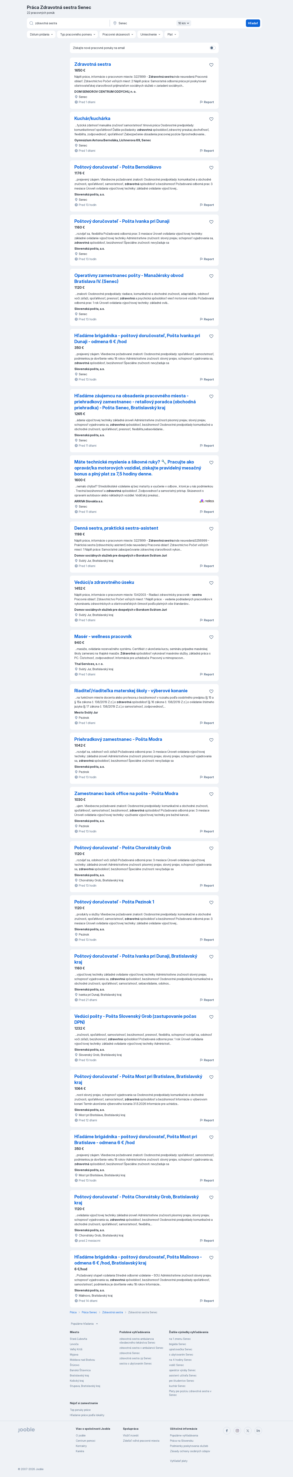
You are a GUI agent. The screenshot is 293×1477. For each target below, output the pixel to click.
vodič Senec (176, 1365)
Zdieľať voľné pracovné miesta (141, 1440)
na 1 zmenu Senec (180, 1338)
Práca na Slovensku (181, 1440)
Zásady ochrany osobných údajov (190, 1451)
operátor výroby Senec (182, 1370)
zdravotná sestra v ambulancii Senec (141, 1347)
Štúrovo (74, 1365)
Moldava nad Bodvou (82, 1359)
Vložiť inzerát (131, 1435)
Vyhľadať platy (178, 1460)
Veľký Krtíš (76, 1349)
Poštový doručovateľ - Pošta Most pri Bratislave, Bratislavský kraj (138, 1079)
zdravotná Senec (129, 1353)
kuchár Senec (177, 1385)
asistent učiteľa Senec (183, 1375)
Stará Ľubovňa (78, 1338)
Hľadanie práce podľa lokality (87, 1415)
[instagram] (237, 1430)
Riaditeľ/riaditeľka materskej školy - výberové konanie (131, 690)
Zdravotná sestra (92, 64)
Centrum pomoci (85, 1440)
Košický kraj (77, 1380)
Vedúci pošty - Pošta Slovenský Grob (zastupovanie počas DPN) (135, 1019)
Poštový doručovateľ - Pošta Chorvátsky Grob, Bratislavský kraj (136, 1199)
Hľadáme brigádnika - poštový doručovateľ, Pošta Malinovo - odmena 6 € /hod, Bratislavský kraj (138, 1260)
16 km (184, 23)
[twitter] (248, 1430)
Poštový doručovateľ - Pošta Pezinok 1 (114, 902)
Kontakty (81, 1445)
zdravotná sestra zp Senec (135, 1358)
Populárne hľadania (85, 1324)
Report (206, 102)
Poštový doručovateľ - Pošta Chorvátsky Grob (122, 847)
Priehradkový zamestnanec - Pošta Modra (118, 739)
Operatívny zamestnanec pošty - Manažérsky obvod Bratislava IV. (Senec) (128, 278)
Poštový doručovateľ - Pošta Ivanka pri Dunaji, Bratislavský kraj (135, 959)
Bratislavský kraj (79, 1375)
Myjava (74, 1354)
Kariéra (80, 1451)
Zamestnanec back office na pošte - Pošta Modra (126, 793)
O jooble (81, 1435)
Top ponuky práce (80, 1409)
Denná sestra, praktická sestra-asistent (116, 528)
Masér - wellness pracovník (103, 636)
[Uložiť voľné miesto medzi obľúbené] (211, 65)
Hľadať (253, 23)
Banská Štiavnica (80, 1370)
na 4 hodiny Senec (180, 1359)
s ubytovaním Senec (181, 1354)
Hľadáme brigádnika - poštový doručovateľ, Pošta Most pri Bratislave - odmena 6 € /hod (135, 1139)
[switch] (213, 48)
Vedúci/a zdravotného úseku (104, 582)
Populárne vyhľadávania (184, 1435)
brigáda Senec (177, 1344)
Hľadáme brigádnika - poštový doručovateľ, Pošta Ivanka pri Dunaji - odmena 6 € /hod (137, 338)
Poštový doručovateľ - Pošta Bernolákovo (117, 167)
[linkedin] (258, 1430)
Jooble (40, 1469)
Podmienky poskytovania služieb (189, 1445)
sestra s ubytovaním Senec (135, 1363)
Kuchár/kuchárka (92, 118)
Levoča (74, 1344)
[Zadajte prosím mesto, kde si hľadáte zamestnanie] (151, 23)
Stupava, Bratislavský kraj (85, 1385)
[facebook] (227, 1430)
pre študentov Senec (181, 1380)
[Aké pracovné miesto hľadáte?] (68, 23)
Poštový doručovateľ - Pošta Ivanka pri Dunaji (121, 221)
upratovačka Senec (180, 1349)
